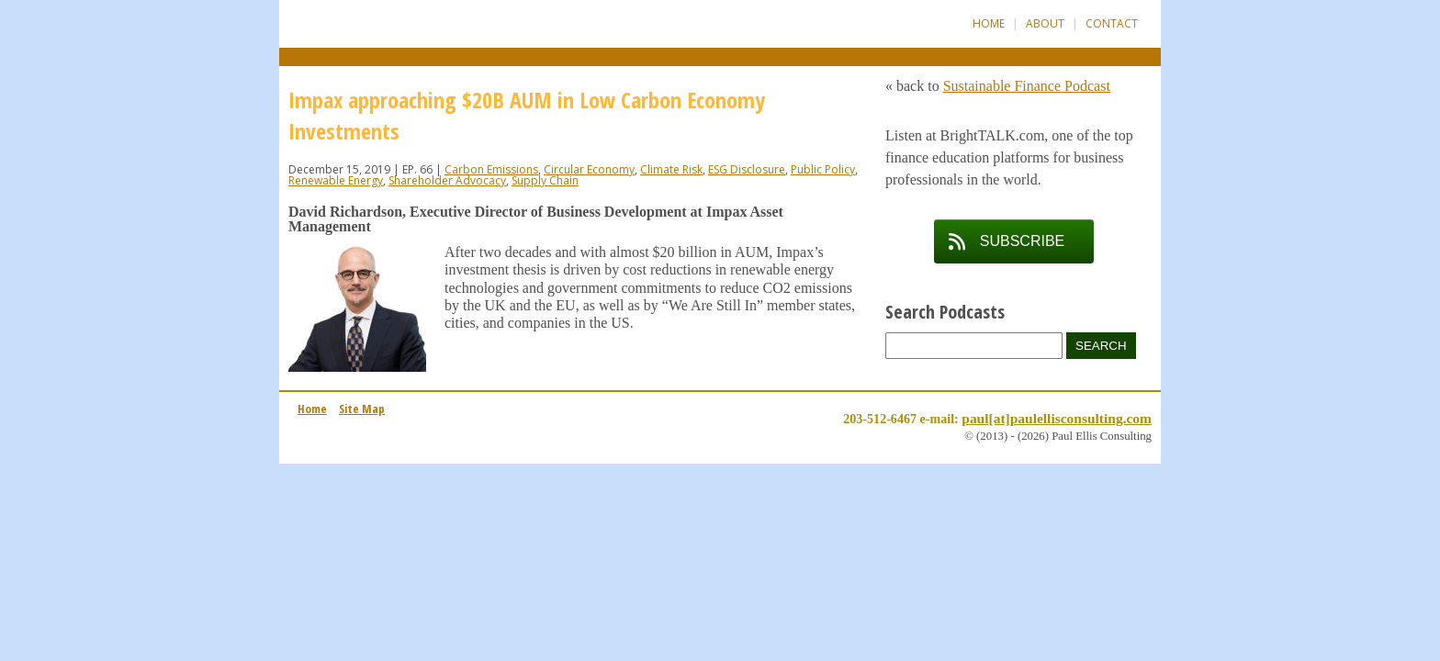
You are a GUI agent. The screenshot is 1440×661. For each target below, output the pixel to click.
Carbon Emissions (491, 169)
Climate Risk (671, 169)
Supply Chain (545, 180)
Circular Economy (589, 169)
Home (989, 23)
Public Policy (823, 169)
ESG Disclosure (746, 169)
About (1045, 23)
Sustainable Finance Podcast (1026, 86)
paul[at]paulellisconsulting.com (1057, 418)
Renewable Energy (335, 180)
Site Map (362, 408)
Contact (1112, 23)
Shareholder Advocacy (447, 180)
